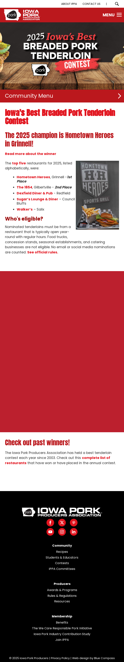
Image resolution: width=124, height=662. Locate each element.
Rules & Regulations (62, 596)
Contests (62, 563)
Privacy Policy (60, 658)
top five (19, 163)
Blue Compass (104, 658)
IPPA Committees (62, 569)
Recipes (62, 552)
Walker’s (25, 209)
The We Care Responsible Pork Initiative (62, 628)
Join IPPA (62, 640)
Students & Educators (62, 557)
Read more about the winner (30, 154)
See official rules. (42, 252)
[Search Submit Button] (117, 4)
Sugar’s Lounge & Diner (37, 199)
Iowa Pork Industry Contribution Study (62, 634)
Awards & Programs (62, 590)
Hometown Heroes (33, 177)
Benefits (62, 622)
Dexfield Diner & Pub (35, 193)
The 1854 (24, 187)
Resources (62, 601)
